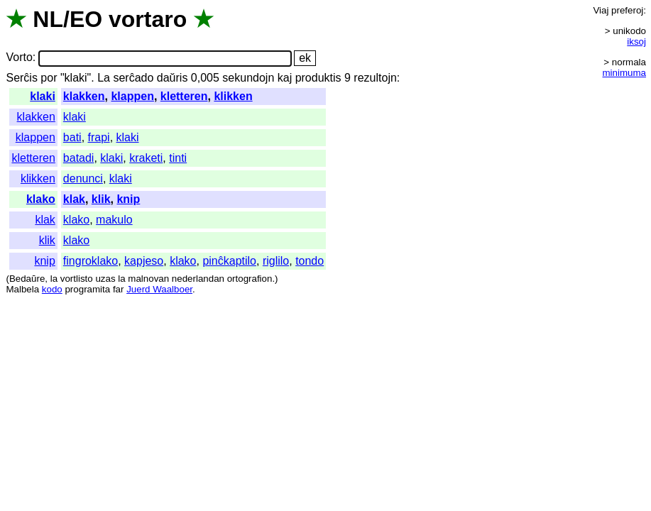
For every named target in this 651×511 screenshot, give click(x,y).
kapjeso (143, 261)
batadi (78, 158)
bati (72, 137)
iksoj (636, 41)
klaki (42, 96)
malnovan (148, 278)
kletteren (184, 96)
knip (128, 199)
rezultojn (375, 78)
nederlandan (198, 278)
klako (40, 199)
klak (74, 199)
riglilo (276, 261)
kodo (52, 289)
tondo (309, 261)
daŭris (172, 78)
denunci (83, 178)
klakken (84, 96)
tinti (178, 158)
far (118, 289)
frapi (99, 137)
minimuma (624, 72)
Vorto (19, 58)
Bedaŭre (27, 278)
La (103, 78)
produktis (318, 78)
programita (87, 289)
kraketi (146, 158)
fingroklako (90, 261)
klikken (233, 96)
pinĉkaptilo (229, 261)
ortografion (250, 278)
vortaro (148, 19)
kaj (285, 78)
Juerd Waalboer (159, 289)
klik (101, 199)
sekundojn (248, 78)
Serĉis (21, 78)
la (54, 278)
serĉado (133, 78)
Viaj (600, 10)
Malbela (22, 289)
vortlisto (76, 278)
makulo (114, 220)
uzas (105, 278)
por (48, 78)
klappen (132, 96)
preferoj (627, 10)
